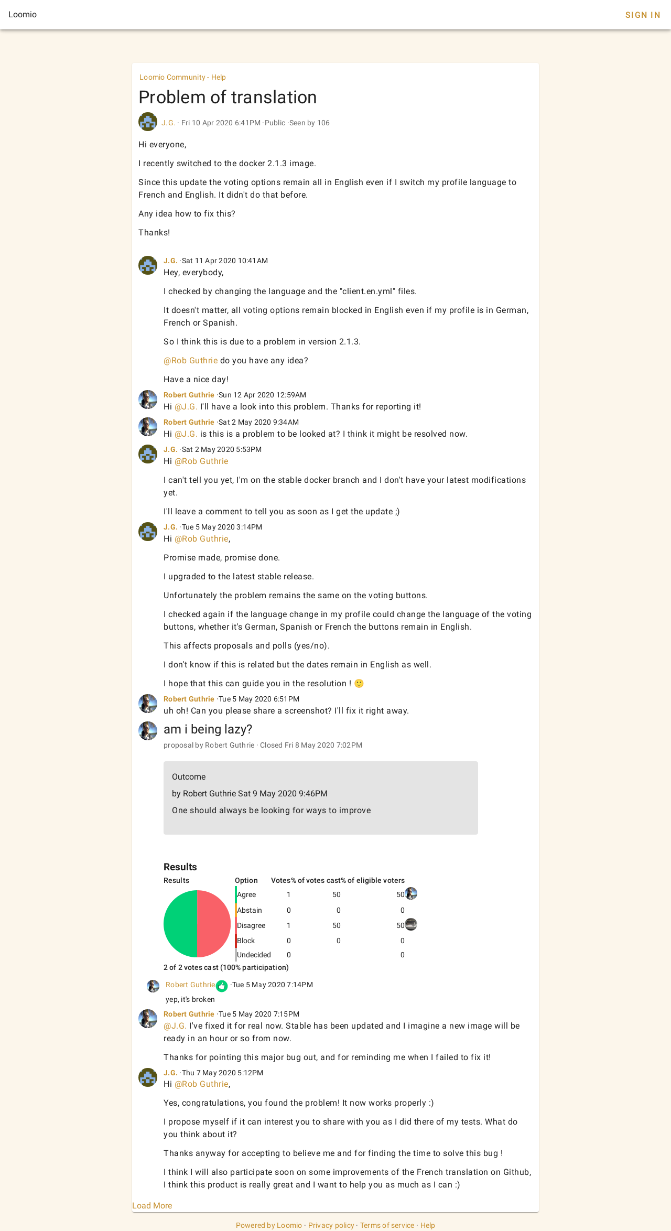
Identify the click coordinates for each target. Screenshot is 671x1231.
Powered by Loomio (269, 1225)
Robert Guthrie (189, 395)
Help (428, 1225)
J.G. (168, 122)
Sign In (643, 15)
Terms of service (387, 1225)
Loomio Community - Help (182, 77)
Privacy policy (331, 1225)
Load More (152, 1206)
